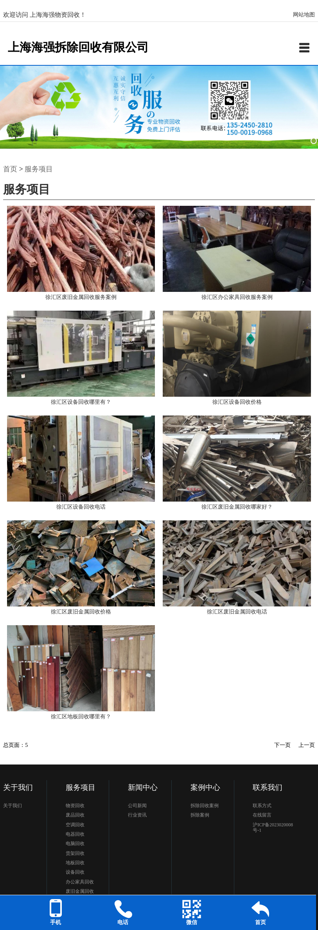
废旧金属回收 (80, 891)
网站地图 (304, 15)
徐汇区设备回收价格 (237, 402)
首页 (10, 169)
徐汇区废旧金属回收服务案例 (81, 297)
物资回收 (75, 805)
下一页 (282, 745)
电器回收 (75, 834)
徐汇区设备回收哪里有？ (81, 402)
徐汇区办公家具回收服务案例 (237, 297)
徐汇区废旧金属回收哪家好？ (237, 507)
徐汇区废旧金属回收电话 (237, 612)
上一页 (306, 745)
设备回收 (75, 872)
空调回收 (75, 824)
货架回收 (75, 853)
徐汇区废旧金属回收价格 (81, 612)
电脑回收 (75, 843)
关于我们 (12, 805)
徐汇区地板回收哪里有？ (81, 717)
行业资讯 (137, 815)
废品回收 (75, 815)
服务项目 (39, 169)
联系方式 (262, 805)
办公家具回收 (80, 882)
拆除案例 (199, 815)
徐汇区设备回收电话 (81, 507)
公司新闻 (137, 805)
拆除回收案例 (204, 805)
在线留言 (262, 815)
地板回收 (75, 862)
